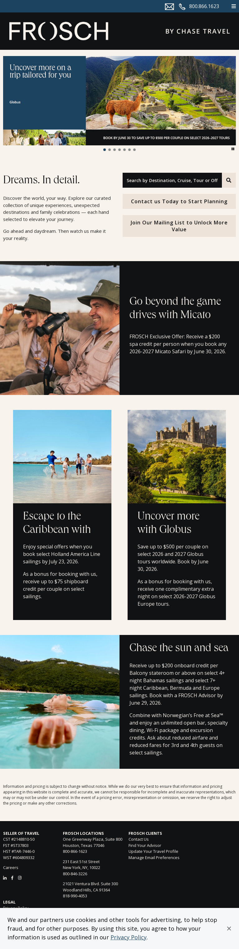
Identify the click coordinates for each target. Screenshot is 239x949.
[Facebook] (12, 878)
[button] (229, 928)
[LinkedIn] (5, 878)
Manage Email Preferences (154, 857)
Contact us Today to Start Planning (179, 201)
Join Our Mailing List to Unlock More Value (179, 226)
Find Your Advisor (145, 845)
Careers (10, 867)
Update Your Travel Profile (153, 851)
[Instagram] (19, 878)
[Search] (229, 180)
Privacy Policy (128, 937)
